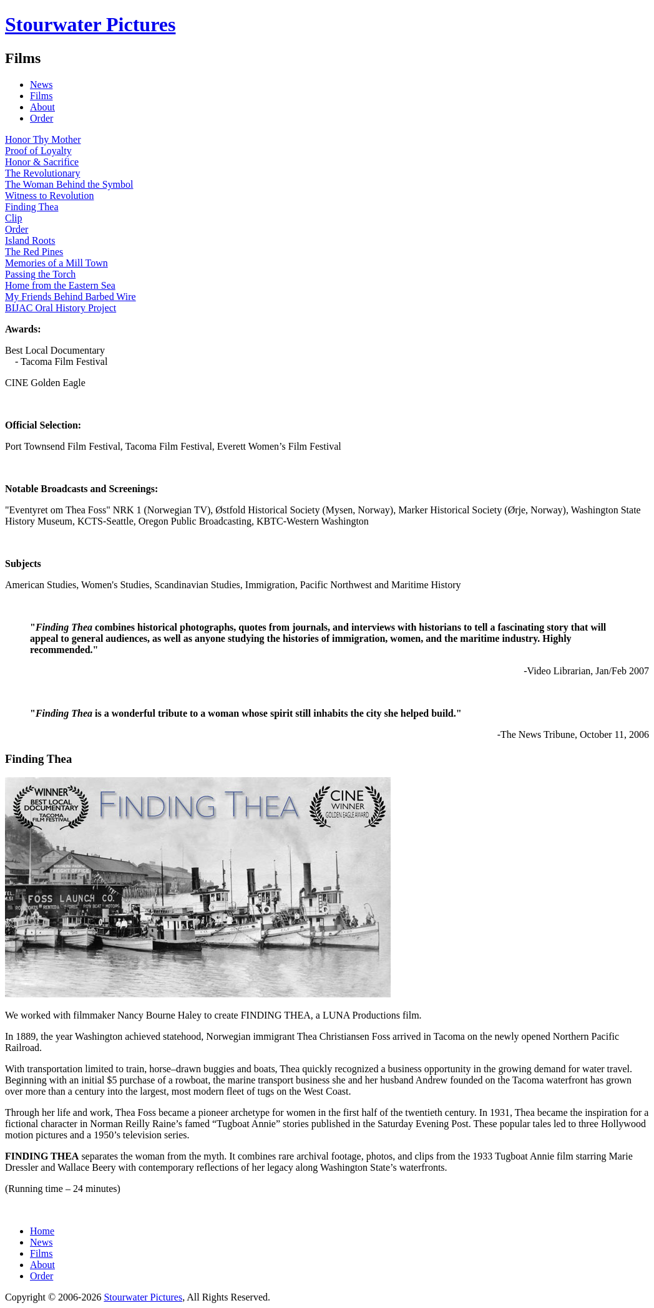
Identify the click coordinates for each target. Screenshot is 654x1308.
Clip (13, 218)
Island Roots (30, 240)
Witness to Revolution (49, 195)
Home (42, 1231)
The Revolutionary (42, 173)
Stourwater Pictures (90, 24)
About (42, 107)
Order (41, 118)
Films (41, 95)
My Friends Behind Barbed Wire (70, 296)
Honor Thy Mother (43, 139)
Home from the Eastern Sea (60, 285)
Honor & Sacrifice (42, 162)
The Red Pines (34, 251)
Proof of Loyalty (38, 150)
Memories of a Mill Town (56, 263)
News (41, 84)
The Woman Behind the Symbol (69, 184)
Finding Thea (31, 206)
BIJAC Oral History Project (60, 308)
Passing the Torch (40, 274)
